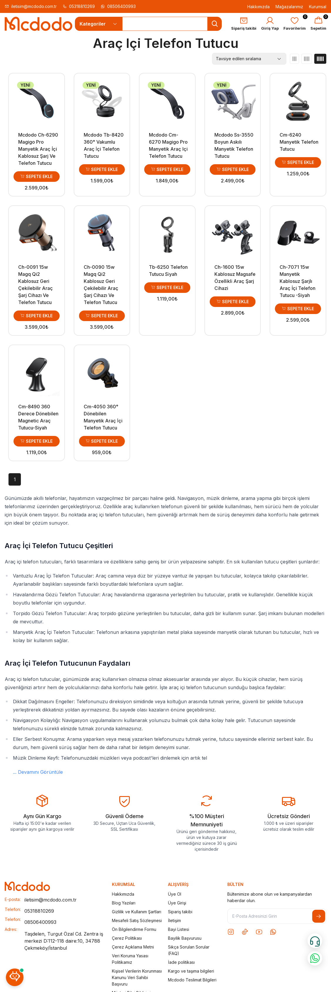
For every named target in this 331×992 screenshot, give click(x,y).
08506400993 (118, 6)
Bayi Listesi (178, 929)
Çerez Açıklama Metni (133, 946)
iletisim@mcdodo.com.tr (31, 6)
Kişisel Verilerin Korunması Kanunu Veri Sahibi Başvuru (137, 977)
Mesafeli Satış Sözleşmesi (137, 920)
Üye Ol (174, 894)
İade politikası (181, 962)
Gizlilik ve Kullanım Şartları (136, 911)
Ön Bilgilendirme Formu (134, 929)
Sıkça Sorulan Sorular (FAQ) (188, 950)
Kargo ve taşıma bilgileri (191, 970)
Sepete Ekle (37, 176)
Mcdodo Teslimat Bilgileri (192, 979)
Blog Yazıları (123, 902)
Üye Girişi (177, 902)
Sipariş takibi (180, 911)
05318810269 (79, 6)
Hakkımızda (258, 6)
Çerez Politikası (127, 938)
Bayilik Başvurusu (184, 938)
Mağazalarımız (289, 6)
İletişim (174, 920)
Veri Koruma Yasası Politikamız (130, 959)
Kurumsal (317, 6)
